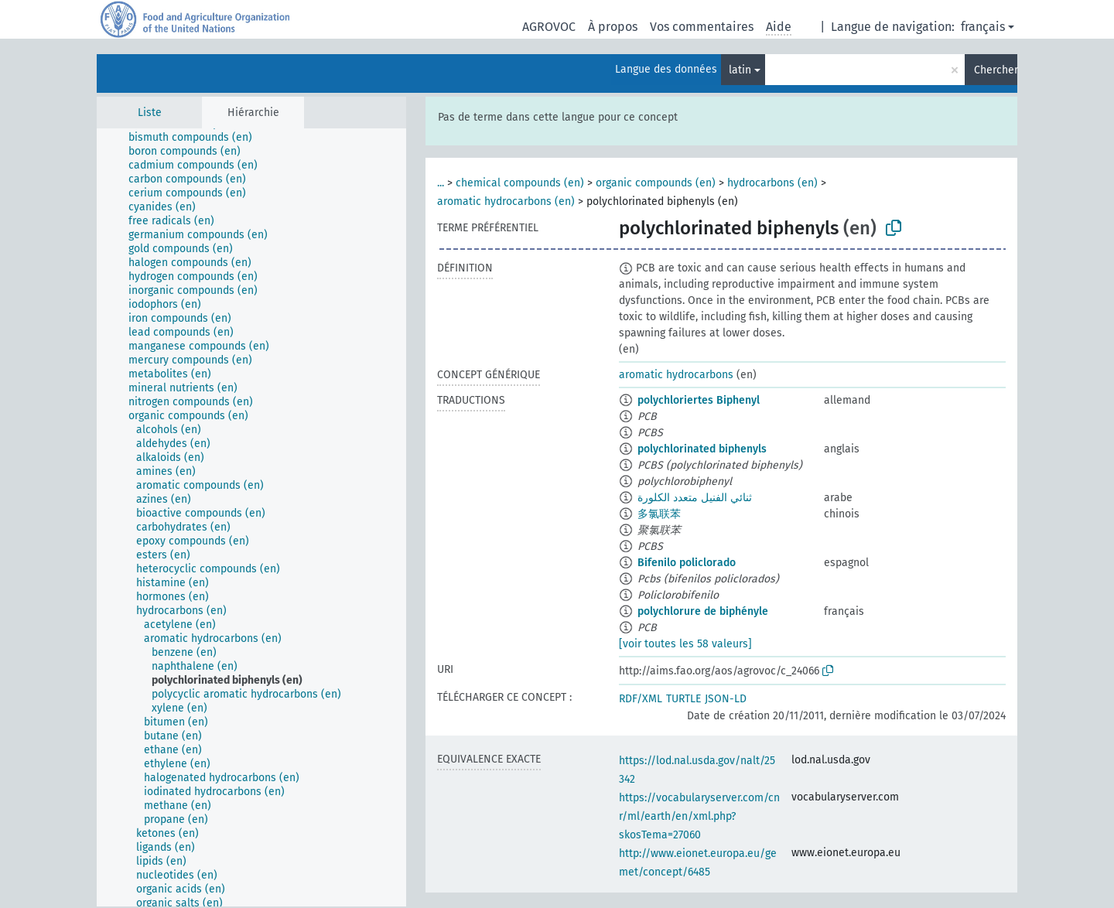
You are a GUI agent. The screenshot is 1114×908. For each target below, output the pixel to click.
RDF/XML (640, 698)
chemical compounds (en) (520, 182)
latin (740, 70)
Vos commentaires (701, 26)
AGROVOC (549, 26)
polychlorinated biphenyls (702, 449)
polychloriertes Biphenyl (698, 400)
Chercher (995, 70)
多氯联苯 (659, 514)
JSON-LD (726, 698)
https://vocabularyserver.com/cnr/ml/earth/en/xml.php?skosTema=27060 (699, 816)
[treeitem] (197, 138)
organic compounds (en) (656, 182)
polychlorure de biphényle (702, 611)
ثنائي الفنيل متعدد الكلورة (694, 497)
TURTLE (683, 698)
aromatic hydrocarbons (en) (506, 201)
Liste (150, 112)
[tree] (251, 517)
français (983, 26)
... (440, 182)
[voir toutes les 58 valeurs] (685, 643)
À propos (612, 26)
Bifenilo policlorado (686, 562)
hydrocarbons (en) (772, 182)
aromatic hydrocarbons (676, 374)
